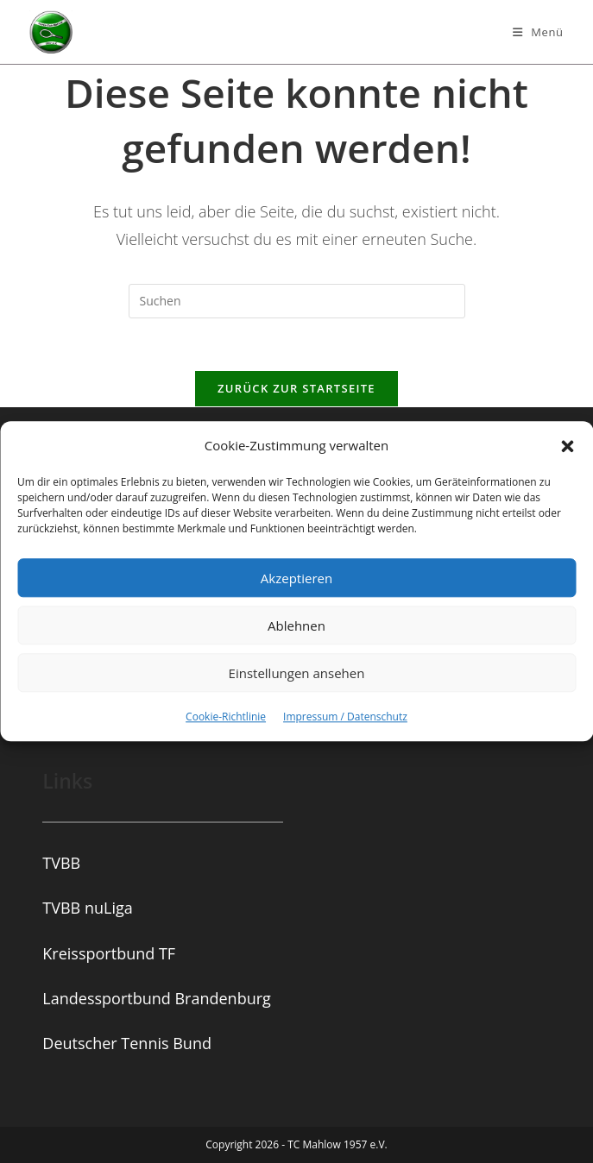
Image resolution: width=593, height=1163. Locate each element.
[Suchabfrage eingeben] (297, 301)
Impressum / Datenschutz (345, 716)
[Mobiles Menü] (538, 32)
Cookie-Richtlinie (226, 716)
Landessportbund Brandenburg (156, 998)
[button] (567, 446)
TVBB (61, 862)
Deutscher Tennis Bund (126, 1043)
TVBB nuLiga (87, 907)
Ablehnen (296, 625)
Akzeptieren (296, 578)
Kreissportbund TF (108, 953)
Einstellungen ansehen (297, 673)
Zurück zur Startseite (296, 388)
